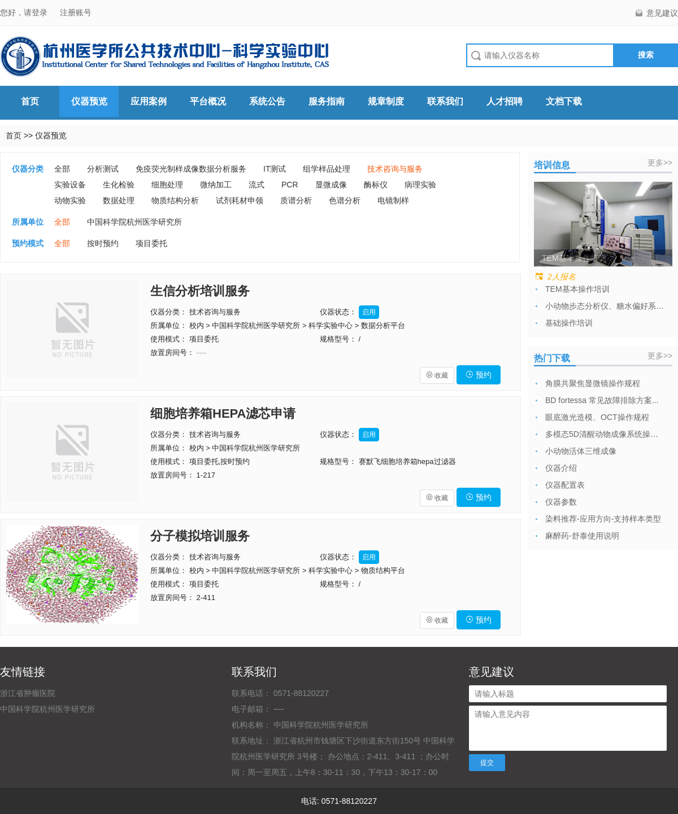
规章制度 (386, 101)
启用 (369, 312)
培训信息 (552, 165)
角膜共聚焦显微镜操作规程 (592, 383)
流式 (256, 184)
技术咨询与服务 (395, 168)
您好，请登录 (25, 12)
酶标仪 (376, 184)
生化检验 (118, 184)
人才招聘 (504, 101)
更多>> (659, 162)
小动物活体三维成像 (580, 451)
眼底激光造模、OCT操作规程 (597, 417)
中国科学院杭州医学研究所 (134, 221)
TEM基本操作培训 (577, 289)
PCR (289, 184)
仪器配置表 (565, 484)
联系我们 (445, 101)
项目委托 (151, 243)
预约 (479, 374)
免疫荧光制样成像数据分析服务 (191, 168)
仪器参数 (561, 501)
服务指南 (326, 101)
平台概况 (208, 101)
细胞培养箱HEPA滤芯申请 (223, 413)
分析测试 (103, 168)
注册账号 (76, 12)
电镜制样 (393, 200)
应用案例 (149, 101)
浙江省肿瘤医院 (27, 693)
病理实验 (420, 184)
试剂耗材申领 (239, 200)
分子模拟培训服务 (200, 536)
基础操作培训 (569, 322)
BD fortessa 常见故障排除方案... (602, 400)
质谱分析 (296, 200)
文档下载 (564, 101)
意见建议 (662, 12)
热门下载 (552, 358)
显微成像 (331, 184)
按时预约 (103, 243)
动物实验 (70, 200)
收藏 (437, 375)
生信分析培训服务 (200, 291)
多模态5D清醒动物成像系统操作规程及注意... (604, 434)
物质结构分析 (175, 200)
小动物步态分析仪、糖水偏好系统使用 (604, 305)
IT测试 (274, 168)
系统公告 (267, 101)
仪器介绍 (561, 467)
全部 (62, 168)
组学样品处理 (326, 168)
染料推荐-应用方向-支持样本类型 (603, 518)
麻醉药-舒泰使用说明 (582, 535)
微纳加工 (216, 184)
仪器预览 (89, 101)
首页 (30, 101)
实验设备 (70, 184)
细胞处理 (167, 184)
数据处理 (118, 200)
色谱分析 (344, 200)
